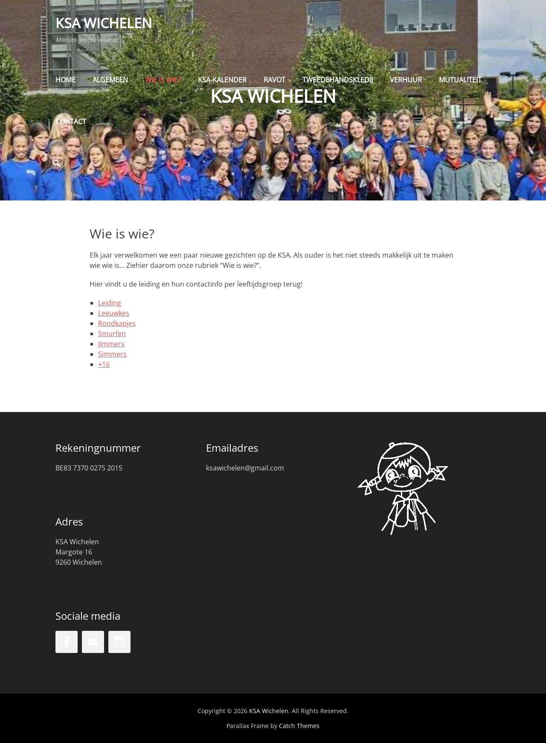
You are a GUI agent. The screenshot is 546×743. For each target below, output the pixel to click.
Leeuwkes (113, 313)
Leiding (109, 303)
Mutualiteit (460, 79)
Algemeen (110, 79)
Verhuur (406, 79)
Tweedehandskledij (337, 79)
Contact (70, 121)
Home (65, 79)
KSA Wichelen (103, 23)
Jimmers (111, 343)
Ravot (274, 79)
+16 (104, 364)
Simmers (112, 354)
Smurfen (112, 333)
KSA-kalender (222, 79)
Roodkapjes (117, 323)
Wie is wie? (163, 79)
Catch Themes (299, 726)
